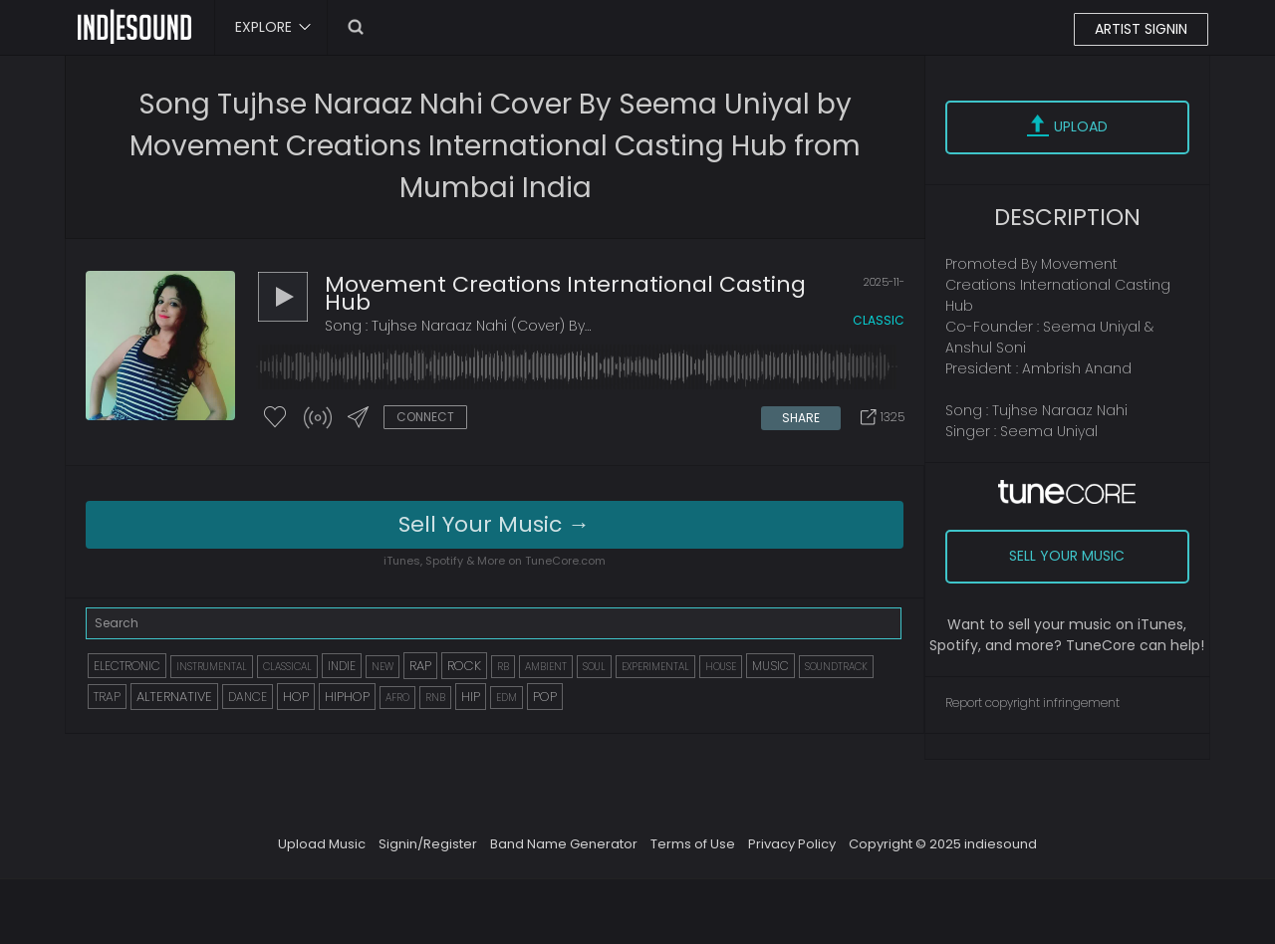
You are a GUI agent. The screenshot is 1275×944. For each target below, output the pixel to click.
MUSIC (770, 665)
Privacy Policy (792, 843)
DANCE (247, 696)
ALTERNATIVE (174, 696)
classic (878, 320)
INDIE (342, 665)
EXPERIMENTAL (655, 666)
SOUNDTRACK (836, 666)
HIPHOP (347, 696)
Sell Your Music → (494, 524)
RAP (420, 665)
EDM (506, 697)
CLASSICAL (287, 666)
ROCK (464, 665)
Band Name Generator (564, 843)
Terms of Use (692, 843)
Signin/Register (428, 843)
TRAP (107, 696)
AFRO (397, 697)
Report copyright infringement (1032, 702)
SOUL (594, 666)
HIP (470, 696)
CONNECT (425, 416)
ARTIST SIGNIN (1141, 29)
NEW (382, 666)
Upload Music (322, 843)
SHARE (801, 417)
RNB (435, 697)
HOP (296, 696)
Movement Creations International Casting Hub (565, 293)
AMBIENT (546, 666)
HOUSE (720, 666)
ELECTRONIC (127, 665)
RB (503, 666)
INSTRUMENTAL (211, 666)
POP (545, 696)
